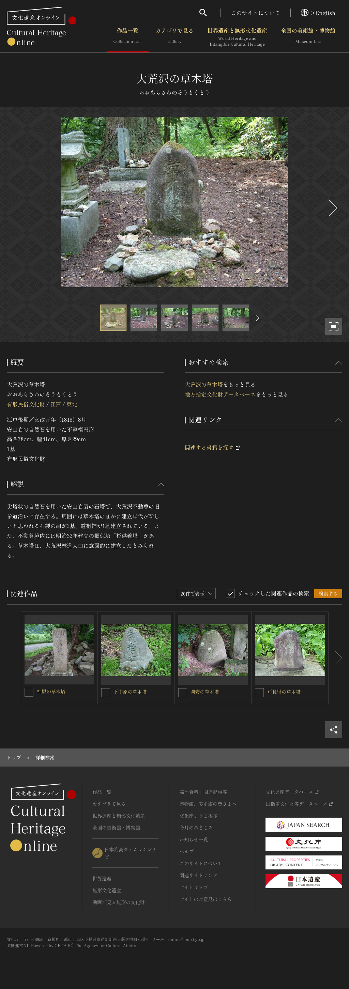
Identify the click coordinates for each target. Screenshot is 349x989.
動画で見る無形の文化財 (118, 902)
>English (318, 13)
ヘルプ (186, 851)
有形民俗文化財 (26, 404)
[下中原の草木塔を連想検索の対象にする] (105, 692)
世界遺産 (101, 878)
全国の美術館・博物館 (308, 37)
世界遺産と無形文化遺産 (237, 37)
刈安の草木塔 (205, 691)
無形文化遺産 (106, 890)
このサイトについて (255, 13)
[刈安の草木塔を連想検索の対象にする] (182, 692)
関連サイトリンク (198, 875)
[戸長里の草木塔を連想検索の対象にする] (259, 692)
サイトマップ (193, 887)
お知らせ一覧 (193, 839)
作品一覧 (127, 37)
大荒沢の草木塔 (204, 384)
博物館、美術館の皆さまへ (208, 803)
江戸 (55, 404)
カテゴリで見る (174, 37)
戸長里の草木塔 (284, 691)
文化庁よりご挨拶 (198, 815)
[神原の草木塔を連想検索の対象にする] (29, 692)
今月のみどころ (196, 827)
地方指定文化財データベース (220, 394)
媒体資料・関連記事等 (203, 791)
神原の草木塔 (51, 691)
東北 (71, 404)
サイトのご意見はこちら (205, 899)
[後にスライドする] (332, 208)
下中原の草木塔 (130, 691)
